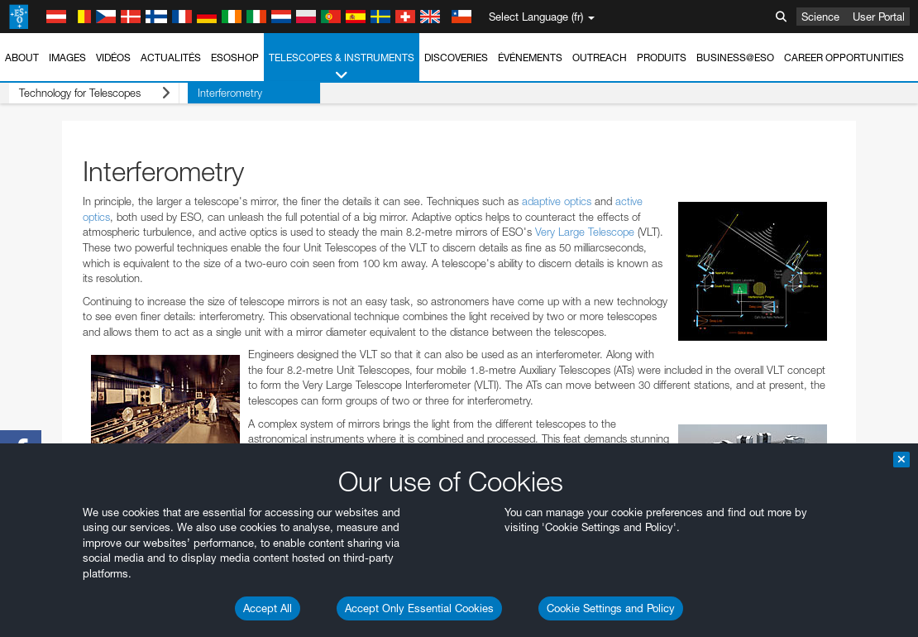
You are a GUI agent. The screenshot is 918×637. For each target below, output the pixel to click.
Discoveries (456, 57)
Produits (661, 57)
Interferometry (212, 92)
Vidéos (113, 57)
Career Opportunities (844, 57)
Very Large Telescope (584, 231)
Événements (530, 57)
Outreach (599, 57)
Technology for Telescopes (85, 93)
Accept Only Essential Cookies (419, 608)
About (22, 57)
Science (820, 16)
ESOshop (235, 57)
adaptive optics (556, 201)
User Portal (879, 16)
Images (67, 57)
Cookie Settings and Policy (611, 608)
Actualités (171, 57)
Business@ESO (735, 57)
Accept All (267, 608)
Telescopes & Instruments (341, 67)
